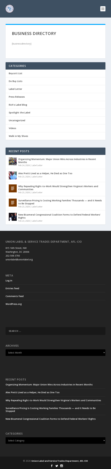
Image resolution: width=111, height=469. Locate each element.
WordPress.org (14, 303)
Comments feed (15, 296)
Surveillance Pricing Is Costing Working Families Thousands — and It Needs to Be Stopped (60, 202)
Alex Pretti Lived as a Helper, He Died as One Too (45, 173)
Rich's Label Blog (18, 104)
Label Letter (15, 88)
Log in (9, 280)
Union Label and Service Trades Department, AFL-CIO (59, 460)
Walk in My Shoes (18, 136)
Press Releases (17, 96)
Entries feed (12, 288)
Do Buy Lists (15, 81)
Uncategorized (17, 120)
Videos (12, 128)
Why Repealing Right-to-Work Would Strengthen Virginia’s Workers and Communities (58, 188)
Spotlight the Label (19, 112)
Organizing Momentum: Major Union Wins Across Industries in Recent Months (57, 161)
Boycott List (15, 73)
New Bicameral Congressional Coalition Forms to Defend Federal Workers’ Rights (59, 216)
